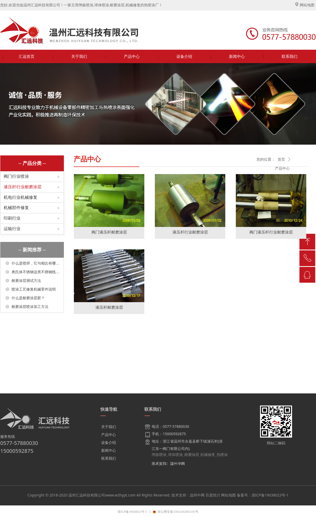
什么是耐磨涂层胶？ (28, 298)
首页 (281, 159)
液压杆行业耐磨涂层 (23, 187)
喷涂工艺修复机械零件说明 (34, 289)
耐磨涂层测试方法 (26, 281)
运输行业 (12, 228)
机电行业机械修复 (20, 197)
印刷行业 (12, 218)
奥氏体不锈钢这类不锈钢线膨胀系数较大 (35, 272)
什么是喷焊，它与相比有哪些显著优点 (35, 263)
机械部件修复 (16, 207)
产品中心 (282, 168)
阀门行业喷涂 (16, 176)
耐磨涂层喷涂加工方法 (30, 307)
